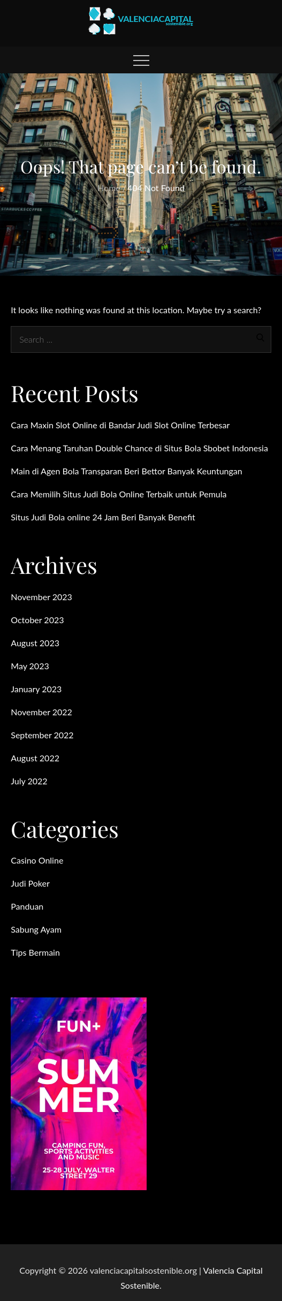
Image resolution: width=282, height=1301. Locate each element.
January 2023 (36, 689)
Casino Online (37, 860)
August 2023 (35, 643)
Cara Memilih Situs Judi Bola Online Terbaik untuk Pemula (118, 494)
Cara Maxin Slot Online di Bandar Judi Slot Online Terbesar (120, 425)
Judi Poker (30, 883)
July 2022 (29, 781)
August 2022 (35, 758)
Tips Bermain (35, 952)
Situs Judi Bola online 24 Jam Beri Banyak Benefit (103, 517)
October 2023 (37, 620)
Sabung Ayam (36, 929)
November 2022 (41, 712)
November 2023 (41, 597)
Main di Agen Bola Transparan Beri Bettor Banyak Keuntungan (126, 471)
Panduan (27, 906)
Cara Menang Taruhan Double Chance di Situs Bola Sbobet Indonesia (139, 448)
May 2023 (30, 666)
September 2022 (42, 735)
